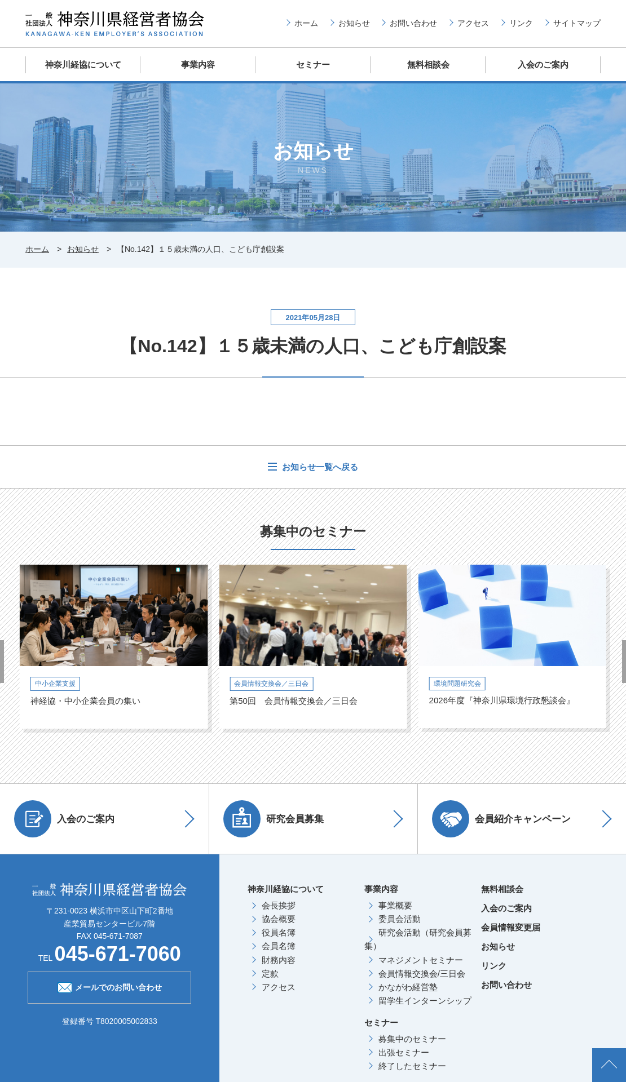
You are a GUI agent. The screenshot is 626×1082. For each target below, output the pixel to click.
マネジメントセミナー (420, 960)
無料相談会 (428, 64)
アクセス (473, 23)
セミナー (313, 64)
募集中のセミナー (412, 1039)
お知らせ (354, 23)
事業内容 (198, 64)
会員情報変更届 (510, 927)
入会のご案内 (543, 64)
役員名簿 (279, 932)
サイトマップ (577, 23)
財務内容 (279, 960)
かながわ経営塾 (408, 987)
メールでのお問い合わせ (110, 986)
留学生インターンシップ (424, 1000)
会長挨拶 (279, 905)
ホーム (306, 23)
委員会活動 (399, 919)
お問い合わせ (413, 23)
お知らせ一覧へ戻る (319, 467)
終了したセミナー (412, 1066)
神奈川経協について (83, 64)
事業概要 (395, 905)
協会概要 (279, 919)
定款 (270, 973)
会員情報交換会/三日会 (421, 973)
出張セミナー (403, 1052)
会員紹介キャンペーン (501, 818)
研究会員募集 (273, 818)
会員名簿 (279, 946)
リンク (521, 23)
